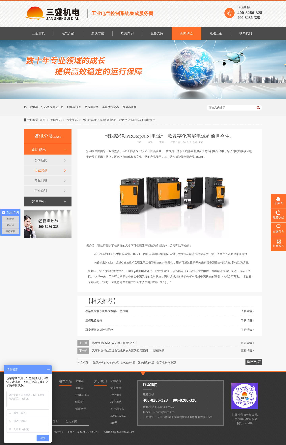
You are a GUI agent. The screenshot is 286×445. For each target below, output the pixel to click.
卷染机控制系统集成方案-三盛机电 (106, 311)
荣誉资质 (116, 388)
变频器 (79, 381)
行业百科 (41, 190)
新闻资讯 (56, 119)
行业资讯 (72, 119)
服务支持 (157, 33)
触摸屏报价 (74, 107)
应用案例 (127, 33)
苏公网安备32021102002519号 (118, 409)
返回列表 (254, 362)
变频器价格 (130, 107)
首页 (43, 119)
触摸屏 (79, 401)
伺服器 (79, 388)
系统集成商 (92, 107)
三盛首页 (38, 33)
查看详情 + (247, 343)
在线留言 (52, 421)
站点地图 (71, 421)
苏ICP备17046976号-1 (88, 432)
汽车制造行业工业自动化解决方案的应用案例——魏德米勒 (128, 350)
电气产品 (68, 33)
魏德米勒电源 (146, 362)
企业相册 (116, 394)
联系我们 (245, 33)
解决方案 (97, 33)
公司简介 (116, 381)
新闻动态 (186, 33)
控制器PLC (82, 394)
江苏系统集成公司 (52, 107)
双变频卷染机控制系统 (99, 329)
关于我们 (100, 381)
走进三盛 (216, 33)
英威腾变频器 (110, 107)
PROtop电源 (128, 362)
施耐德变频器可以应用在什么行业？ (114, 343)
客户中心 (38, 201)
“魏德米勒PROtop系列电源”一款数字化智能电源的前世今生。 (120, 119)
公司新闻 (41, 160)
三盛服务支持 (93, 320)
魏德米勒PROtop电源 (106, 362)
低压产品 (80, 408)
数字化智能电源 (166, 362)
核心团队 (116, 401)
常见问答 (41, 180)
